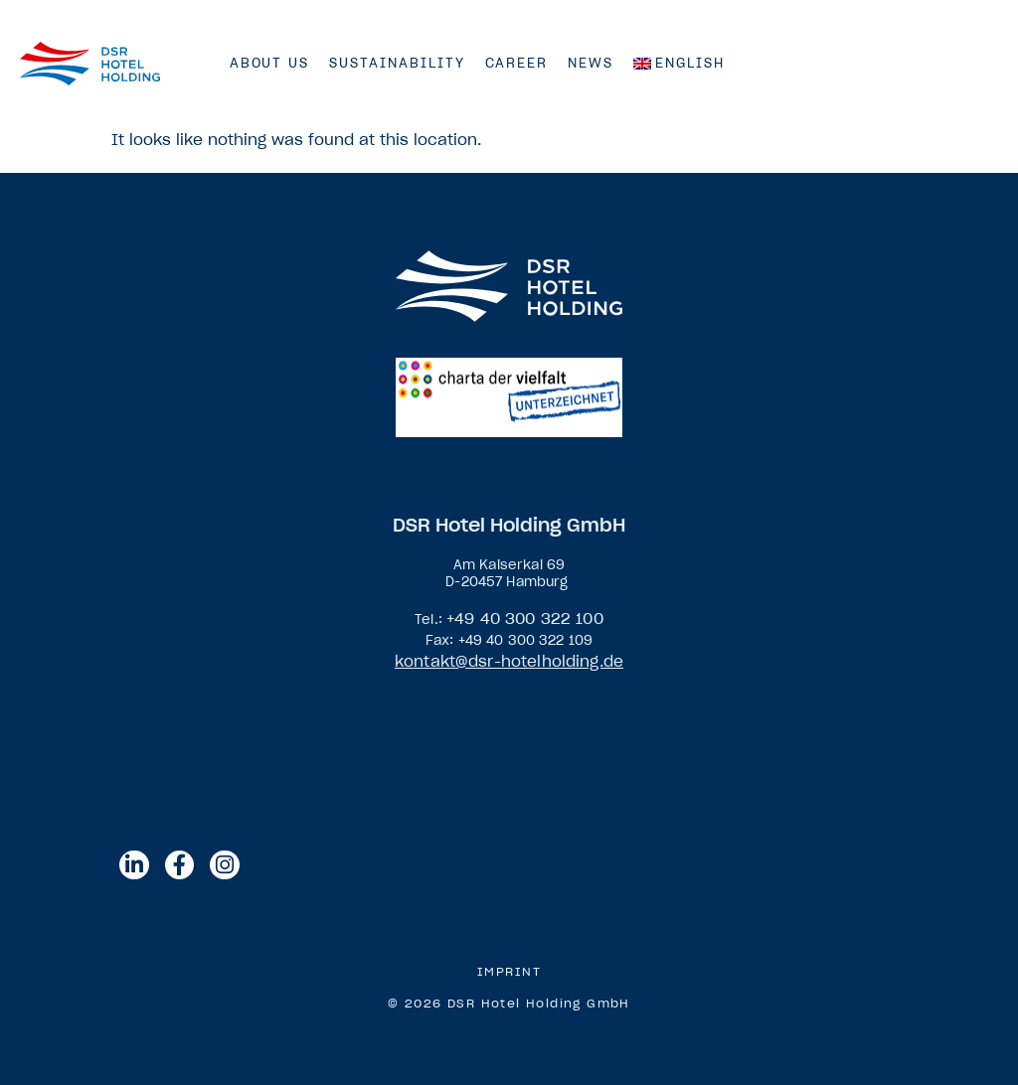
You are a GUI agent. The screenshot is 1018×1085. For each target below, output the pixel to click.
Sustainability (396, 63)
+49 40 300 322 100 (524, 618)
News (590, 63)
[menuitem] (679, 64)
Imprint (509, 972)
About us (270, 63)
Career (517, 63)
